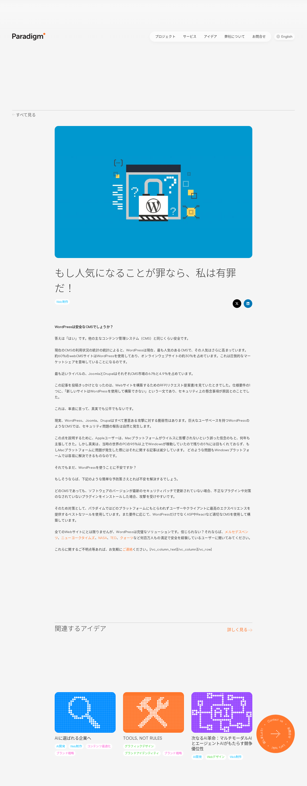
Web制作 (62, 302)
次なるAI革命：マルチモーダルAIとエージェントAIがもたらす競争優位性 (221, 743)
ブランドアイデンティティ (142, 753)
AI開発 (60, 746)
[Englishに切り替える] (284, 36)
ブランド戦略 (65, 753)
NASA (102, 538)
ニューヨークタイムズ (78, 538)
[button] (237, 303)
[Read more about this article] (85, 712)
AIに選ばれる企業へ (73, 738)
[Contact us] (275, 734)
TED (113, 538)
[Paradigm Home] (28, 37)
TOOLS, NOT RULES (142, 738)
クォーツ (127, 538)
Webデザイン (215, 757)
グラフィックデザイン (139, 746)
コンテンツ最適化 (99, 746)
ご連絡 (128, 549)
